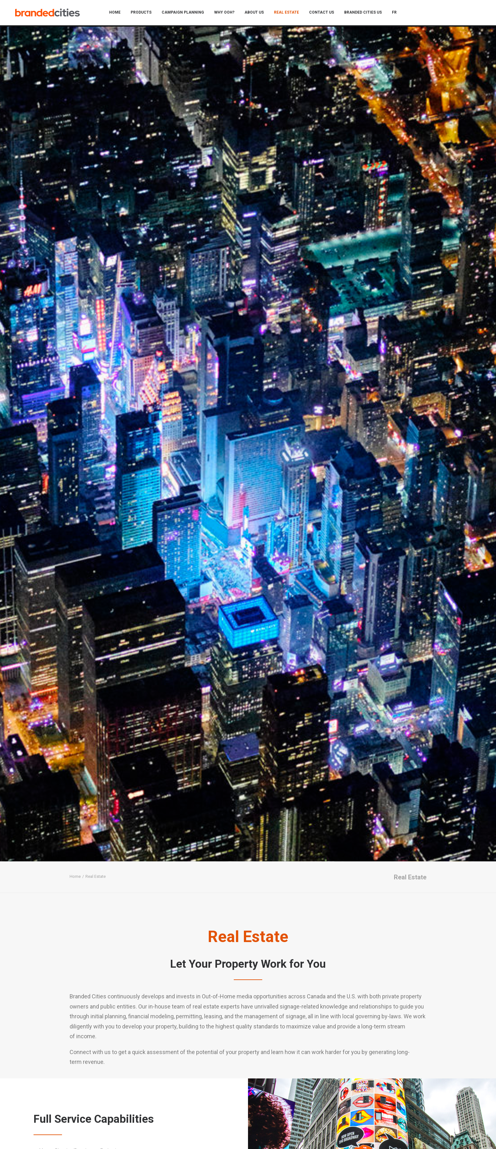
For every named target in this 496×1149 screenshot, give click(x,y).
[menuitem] (118, 13)
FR (397, 13)
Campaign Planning (185, 13)
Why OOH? (227, 13)
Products (143, 13)
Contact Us (324, 13)
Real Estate (289, 13)
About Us (257, 13)
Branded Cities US (366, 13)
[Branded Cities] (50, 13)
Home (117, 13)
